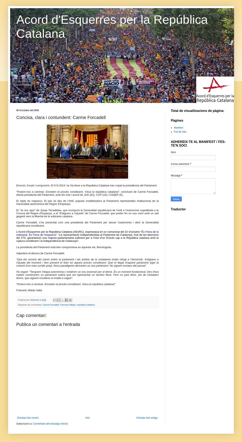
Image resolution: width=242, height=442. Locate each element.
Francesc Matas (68, 305)
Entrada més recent (28, 417)
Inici (87, 417)
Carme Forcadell (51, 305)
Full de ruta (180, 131)
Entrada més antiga (147, 417)
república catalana (86, 305)
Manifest (178, 127)
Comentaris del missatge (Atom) (50, 423)
